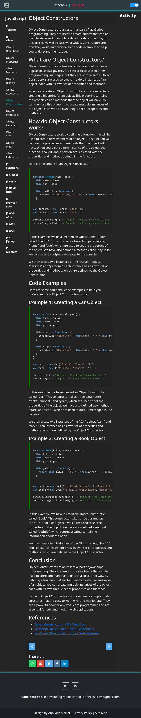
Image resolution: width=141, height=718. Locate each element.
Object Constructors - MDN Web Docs (60, 624)
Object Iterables (11, 123)
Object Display (10, 81)
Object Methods (11, 70)
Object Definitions (12, 49)
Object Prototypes (12, 112)
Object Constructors (12, 102)
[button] (32, 646)
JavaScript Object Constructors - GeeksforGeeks (67, 633)
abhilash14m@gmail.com (102, 697)
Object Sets (10, 134)
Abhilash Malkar (59, 713)
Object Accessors (12, 91)
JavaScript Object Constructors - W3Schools (64, 629)
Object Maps (10, 144)
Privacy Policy (82, 713)
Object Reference (12, 155)
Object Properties (12, 59)
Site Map (101, 713)
